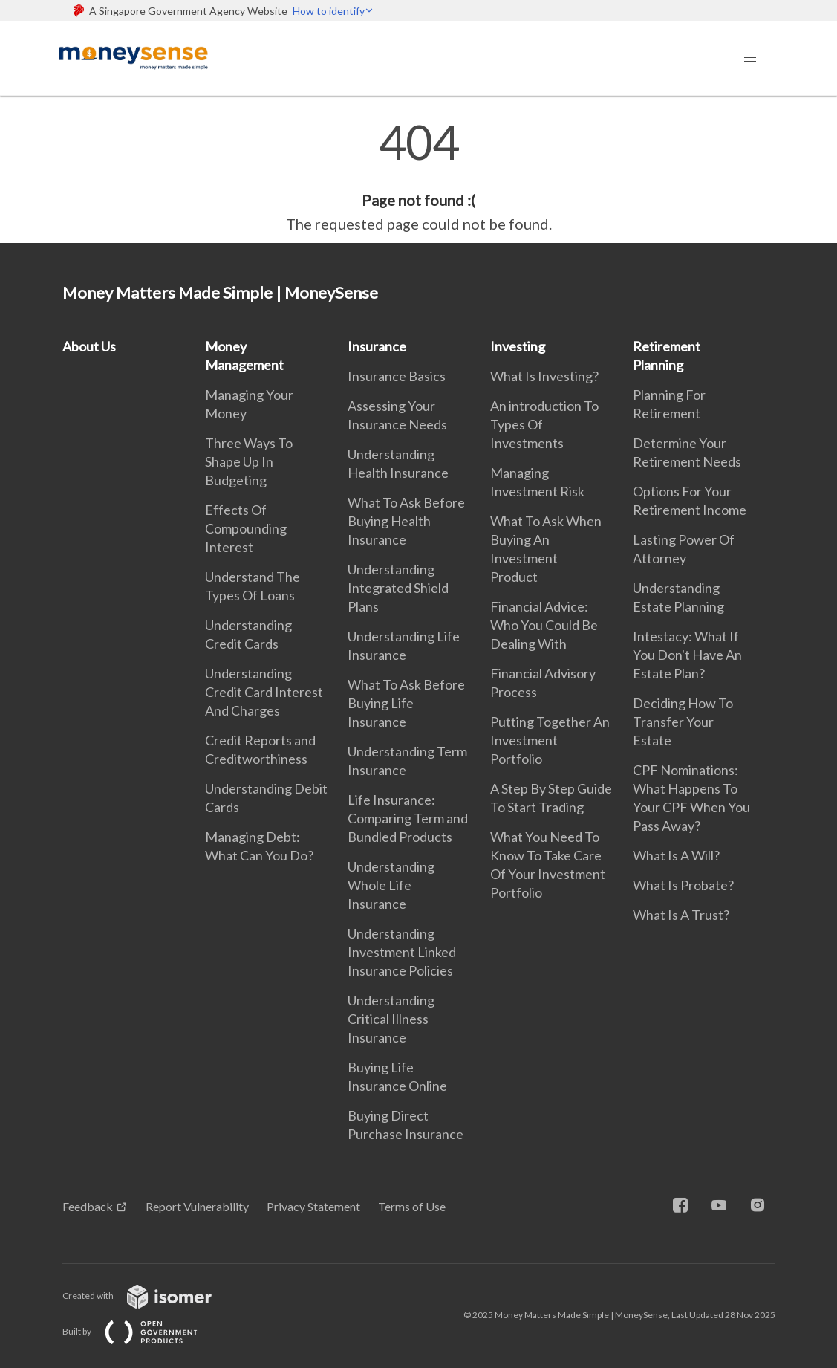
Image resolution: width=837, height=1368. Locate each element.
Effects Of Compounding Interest (246, 528)
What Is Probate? (683, 885)
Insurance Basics (397, 376)
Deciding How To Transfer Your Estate (683, 721)
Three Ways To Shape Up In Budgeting (249, 461)
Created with (148, 1295)
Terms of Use (412, 1206)
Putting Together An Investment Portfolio (550, 740)
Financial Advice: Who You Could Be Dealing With (544, 625)
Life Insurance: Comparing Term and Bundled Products (408, 818)
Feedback (87, 1206)
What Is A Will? (676, 855)
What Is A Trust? (681, 915)
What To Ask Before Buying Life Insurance (406, 703)
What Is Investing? (544, 376)
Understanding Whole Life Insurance (391, 885)
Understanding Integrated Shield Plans (398, 588)
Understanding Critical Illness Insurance (391, 1019)
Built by (141, 1331)
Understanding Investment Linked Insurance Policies (402, 952)
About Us (89, 346)
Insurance (377, 346)
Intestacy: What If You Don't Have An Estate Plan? (687, 654)
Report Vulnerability (197, 1206)
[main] (418, 177)
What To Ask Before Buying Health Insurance (406, 521)
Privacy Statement (313, 1206)
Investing (517, 346)
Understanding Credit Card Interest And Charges (264, 692)
